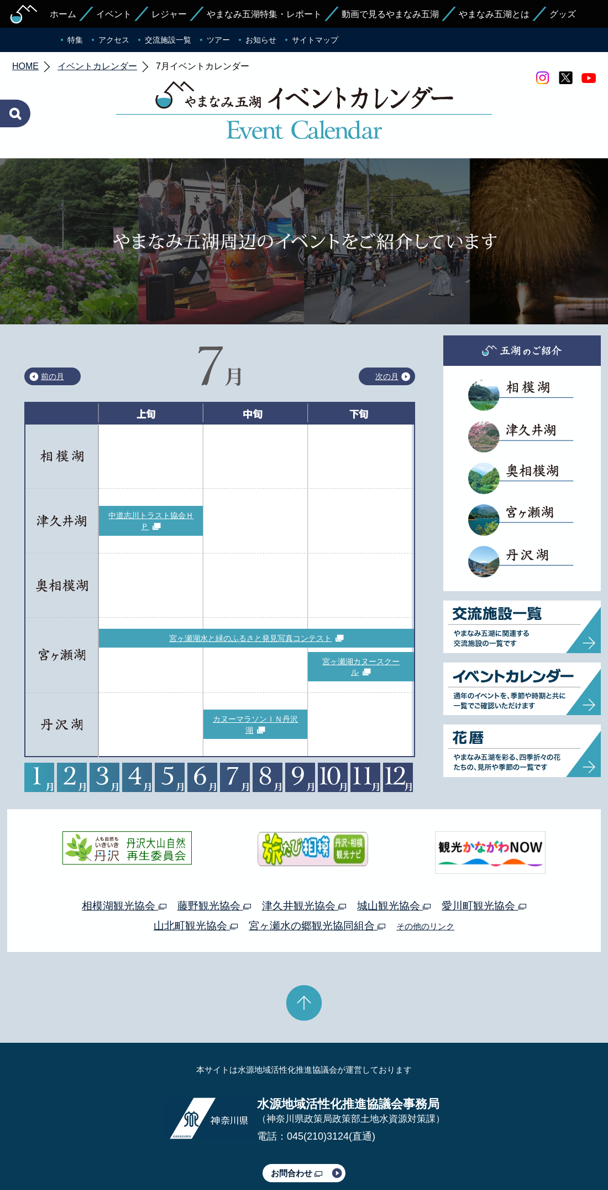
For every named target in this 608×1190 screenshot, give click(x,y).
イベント (114, 14)
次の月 (387, 324)
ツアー (218, 39)
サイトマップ (315, 39)
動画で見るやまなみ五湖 (390, 14)
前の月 (52, 324)
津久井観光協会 (304, 854)
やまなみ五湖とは (494, 14)
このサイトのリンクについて (300, 1150)
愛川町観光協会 (484, 854)
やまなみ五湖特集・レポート (264, 14)
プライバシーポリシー (203, 1150)
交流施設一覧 (168, 39)
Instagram (542, 78)
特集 (75, 39)
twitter (565, 78)
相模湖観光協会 (124, 854)
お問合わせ (296, 1121)
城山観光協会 (394, 854)
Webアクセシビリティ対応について (420, 1150)
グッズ (562, 14)
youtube (588, 78)
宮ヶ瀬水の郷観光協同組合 (317, 873)
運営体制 (141, 1150)
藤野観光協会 (214, 854)
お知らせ (260, 39)
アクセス (113, 39)
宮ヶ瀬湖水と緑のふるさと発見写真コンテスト (250, 586)
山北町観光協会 (196, 873)
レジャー (169, 14)
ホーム (63, 14)
